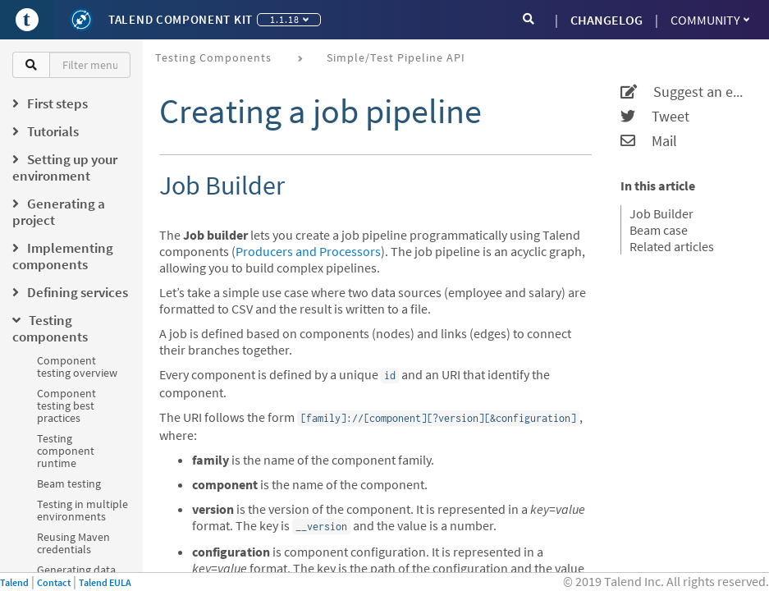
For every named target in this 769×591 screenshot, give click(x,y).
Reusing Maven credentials (73, 543)
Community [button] (710, 19)
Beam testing (69, 483)
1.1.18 (289, 19)
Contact (54, 582)
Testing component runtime (65, 450)
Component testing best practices (66, 405)
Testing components (213, 57)
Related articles (671, 246)
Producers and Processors (308, 251)
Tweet (654, 116)
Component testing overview (77, 366)
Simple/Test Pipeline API (396, 57)
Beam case (658, 230)
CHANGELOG (606, 19)
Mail (648, 141)
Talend (14, 582)
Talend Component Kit (180, 19)
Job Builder (661, 213)
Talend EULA (105, 582)
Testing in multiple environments (82, 510)
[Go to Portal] (27, 19)
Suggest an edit (684, 92)
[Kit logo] (81, 19)
